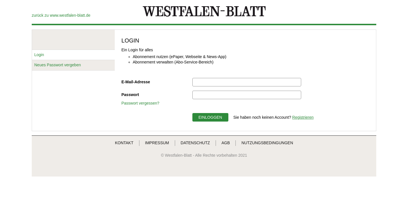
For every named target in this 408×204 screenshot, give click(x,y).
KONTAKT (124, 143)
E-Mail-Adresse (136, 82)
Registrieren (302, 117)
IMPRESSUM (157, 143)
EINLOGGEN (210, 117)
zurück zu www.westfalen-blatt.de (61, 15)
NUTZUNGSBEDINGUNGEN (267, 143)
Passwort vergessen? (141, 103)
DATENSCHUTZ (195, 143)
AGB (226, 143)
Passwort (130, 94)
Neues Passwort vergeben (57, 65)
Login (39, 54)
